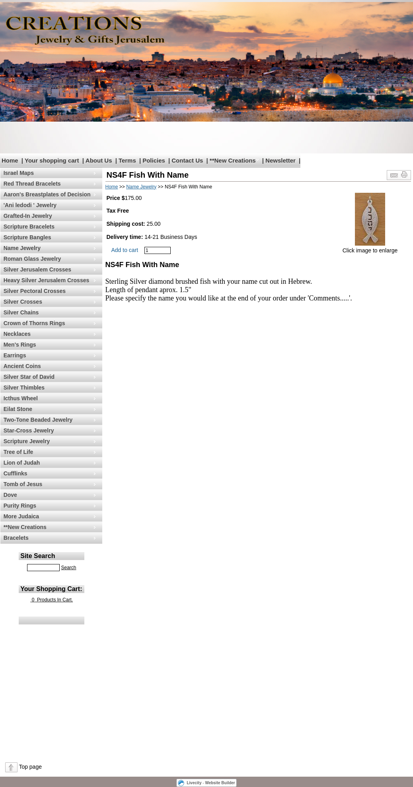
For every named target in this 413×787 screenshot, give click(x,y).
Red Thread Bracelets (32, 183)
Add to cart (124, 250)
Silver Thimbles (24, 387)
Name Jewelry (22, 248)
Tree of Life (18, 452)
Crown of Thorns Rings (34, 323)
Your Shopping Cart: (51, 588)
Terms (127, 160)
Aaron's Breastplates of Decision (47, 194)
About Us (99, 160)
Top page (30, 767)
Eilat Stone (18, 409)
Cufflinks (15, 473)
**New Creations (233, 160)
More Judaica (21, 516)
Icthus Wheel (21, 398)
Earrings (15, 355)
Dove (10, 495)
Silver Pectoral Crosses (35, 291)
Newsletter (280, 160)
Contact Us (187, 160)
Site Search (37, 555)
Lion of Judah (22, 462)
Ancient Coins (22, 366)
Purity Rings (20, 505)
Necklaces (17, 334)
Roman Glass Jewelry (32, 259)
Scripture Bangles (27, 237)
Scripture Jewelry (27, 441)
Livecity (194, 783)
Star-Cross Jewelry (29, 430)
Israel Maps (19, 173)
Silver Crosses (23, 302)
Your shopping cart (52, 160)
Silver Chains (21, 312)
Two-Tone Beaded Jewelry (38, 420)
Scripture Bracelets (29, 226)
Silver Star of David (29, 377)
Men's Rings (20, 344)
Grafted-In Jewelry (28, 216)
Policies (153, 160)
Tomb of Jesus (23, 484)
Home (10, 160)
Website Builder (220, 783)
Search (68, 567)
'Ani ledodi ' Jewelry (30, 205)
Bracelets (16, 538)
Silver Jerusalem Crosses (37, 269)
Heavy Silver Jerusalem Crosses (47, 280)
